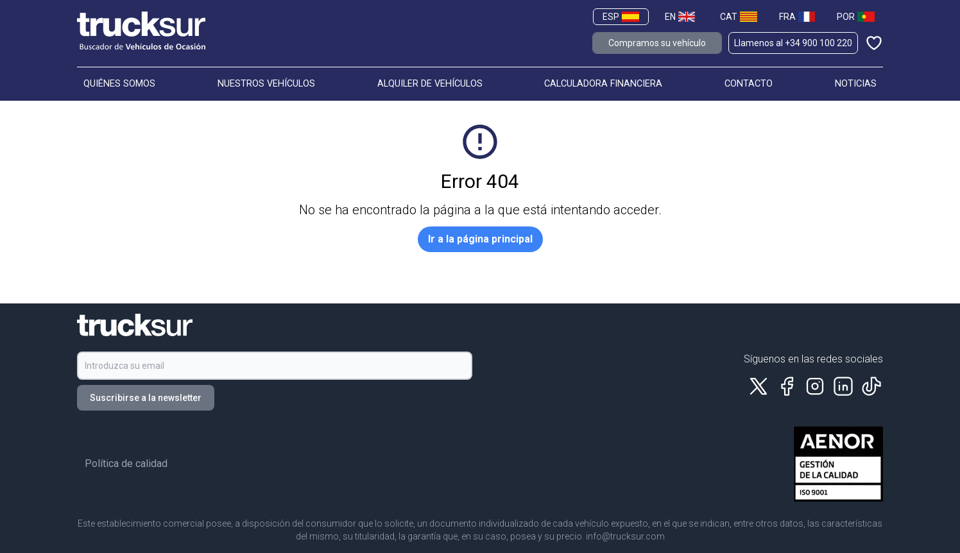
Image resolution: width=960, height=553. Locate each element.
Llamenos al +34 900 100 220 (793, 43)
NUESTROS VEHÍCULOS (266, 83)
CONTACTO (748, 83)
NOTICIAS (856, 83)
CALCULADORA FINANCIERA (603, 83)
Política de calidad (126, 463)
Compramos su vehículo (657, 43)
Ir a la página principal (480, 239)
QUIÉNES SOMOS (119, 83)
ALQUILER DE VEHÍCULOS (430, 83)
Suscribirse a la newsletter (145, 398)
